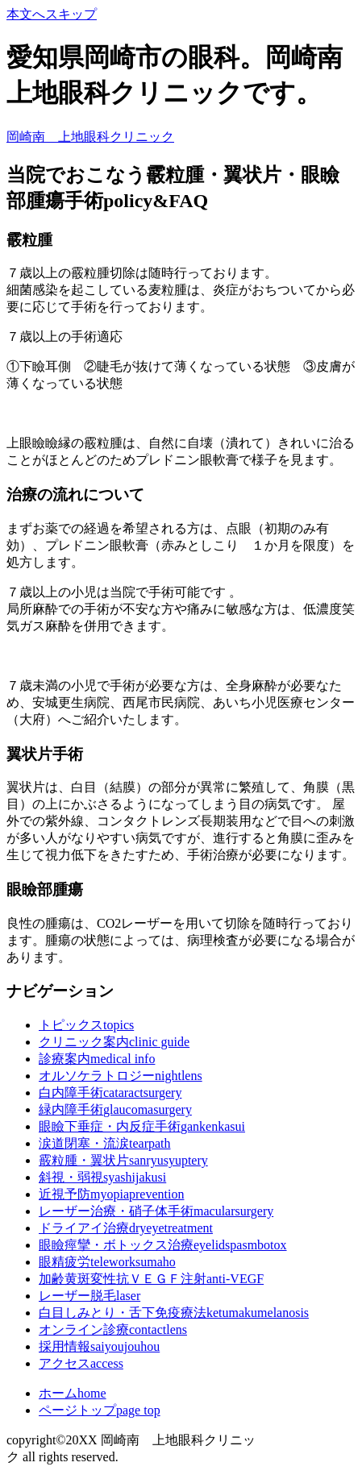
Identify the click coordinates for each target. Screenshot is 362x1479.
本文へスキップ (51, 14)
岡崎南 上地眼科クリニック (90, 136)
